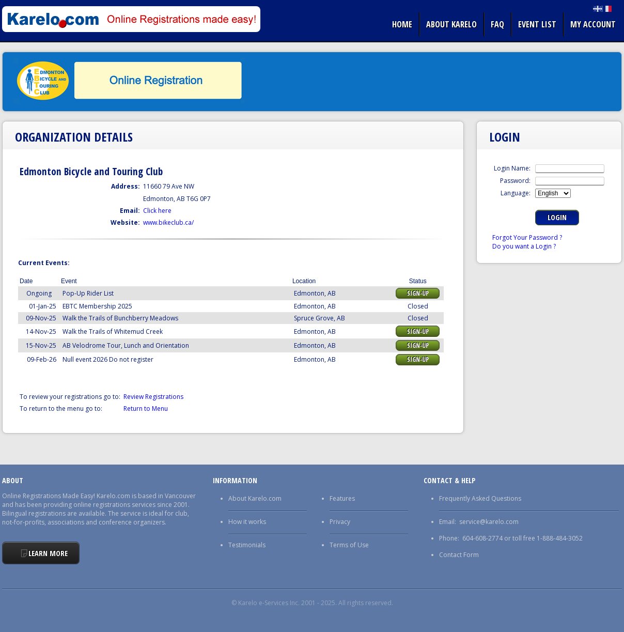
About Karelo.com (255, 498)
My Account (593, 24)
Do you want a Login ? (524, 246)
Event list (537, 24)
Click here (157, 210)
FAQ (497, 24)
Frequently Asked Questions (480, 498)
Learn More (48, 553)
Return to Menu (145, 408)
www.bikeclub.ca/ (168, 222)
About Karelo (451, 24)
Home (402, 24)
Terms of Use (349, 545)
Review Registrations (153, 396)
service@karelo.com (489, 521)
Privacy (340, 521)
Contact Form (459, 554)
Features (342, 498)
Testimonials (247, 545)
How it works (247, 521)
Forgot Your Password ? (527, 237)
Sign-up (418, 293)
